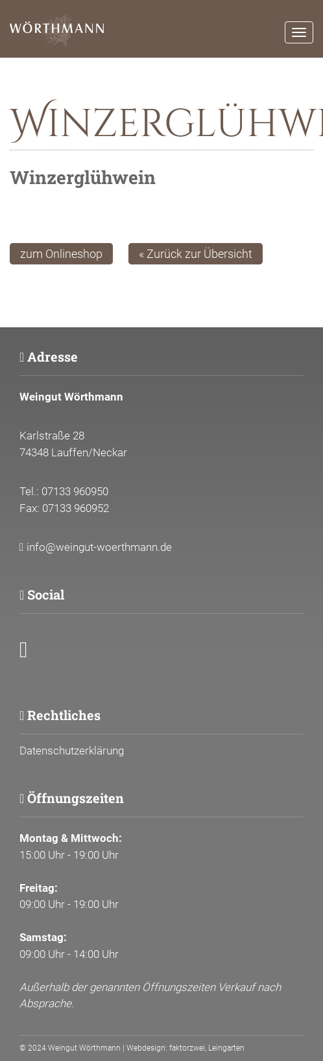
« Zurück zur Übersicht (195, 254)
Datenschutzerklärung (71, 750)
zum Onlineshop (61, 254)
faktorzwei (187, 1048)
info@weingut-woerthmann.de (99, 547)
